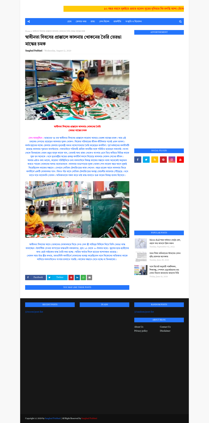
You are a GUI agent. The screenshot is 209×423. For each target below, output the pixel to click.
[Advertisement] (159, 88)
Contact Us (165, 327)
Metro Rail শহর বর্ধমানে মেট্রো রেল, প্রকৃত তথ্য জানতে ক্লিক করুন (165, 242)
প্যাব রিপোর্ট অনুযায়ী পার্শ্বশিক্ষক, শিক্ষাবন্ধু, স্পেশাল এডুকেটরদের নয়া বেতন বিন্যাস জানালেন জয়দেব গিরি (164, 270)
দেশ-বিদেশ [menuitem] (104, 21)
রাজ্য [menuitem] (93, 21)
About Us (138, 327)
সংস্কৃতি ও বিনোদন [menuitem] (133, 21)
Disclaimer (165, 331)
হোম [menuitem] (69, 21)
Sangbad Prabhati (33, 51)
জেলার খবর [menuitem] (81, 21)
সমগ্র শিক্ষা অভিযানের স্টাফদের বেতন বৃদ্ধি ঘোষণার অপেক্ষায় (165, 255)
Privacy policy (140, 331)
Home (28, 31)
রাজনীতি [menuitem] (117, 21)
